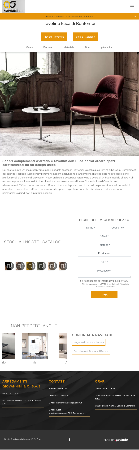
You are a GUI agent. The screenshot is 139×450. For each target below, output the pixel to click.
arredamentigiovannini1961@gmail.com (66, 413)
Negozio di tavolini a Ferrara (89, 342)
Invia (104, 295)
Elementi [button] (48, 47)
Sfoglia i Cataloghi (86, 37)
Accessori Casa (62, 17)
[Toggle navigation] (132, 7)
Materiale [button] (69, 47)
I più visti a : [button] (106, 47)
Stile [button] (87, 47)
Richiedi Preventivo (53, 37)
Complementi (79, 17)
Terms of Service (105, 287)
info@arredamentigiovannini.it (69, 403)
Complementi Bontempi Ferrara (91, 351)
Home (49, 17)
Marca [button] (29, 47)
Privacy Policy (125, 284)
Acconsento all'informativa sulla (106, 281)
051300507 (63, 389)
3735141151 (64, 396)
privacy (124, 281)
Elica (90, 17)
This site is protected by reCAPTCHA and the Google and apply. (105, 286)
